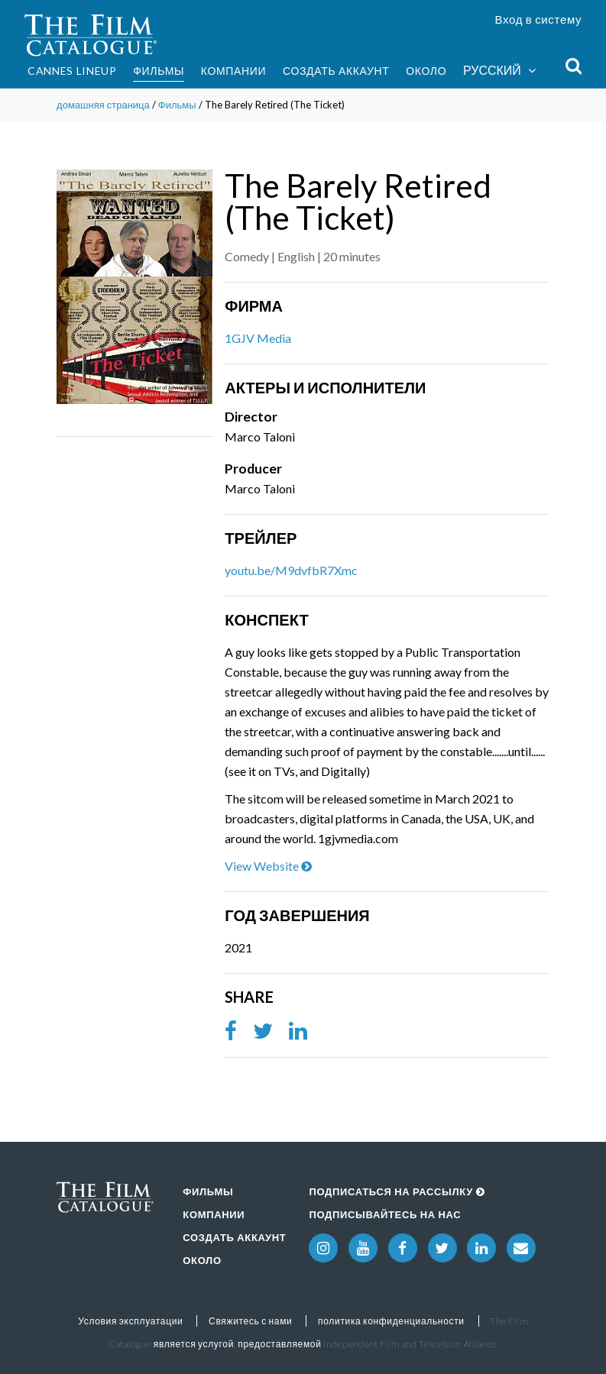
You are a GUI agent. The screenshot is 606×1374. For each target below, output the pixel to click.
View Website (268, 865)
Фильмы (158, 70)
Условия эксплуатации (130, 1321)
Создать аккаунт (336, 70)
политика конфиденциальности (391, 1321)
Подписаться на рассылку (396, 1191)
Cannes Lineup (72, 70)
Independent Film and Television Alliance (410, 1344)
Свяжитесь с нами (250, 1321)
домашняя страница (103, 105)
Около (426, 70)
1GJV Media (258, 338)
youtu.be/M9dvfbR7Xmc (291, 570)
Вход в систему (538, 19)
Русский (499, 70)
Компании (234, 70)
